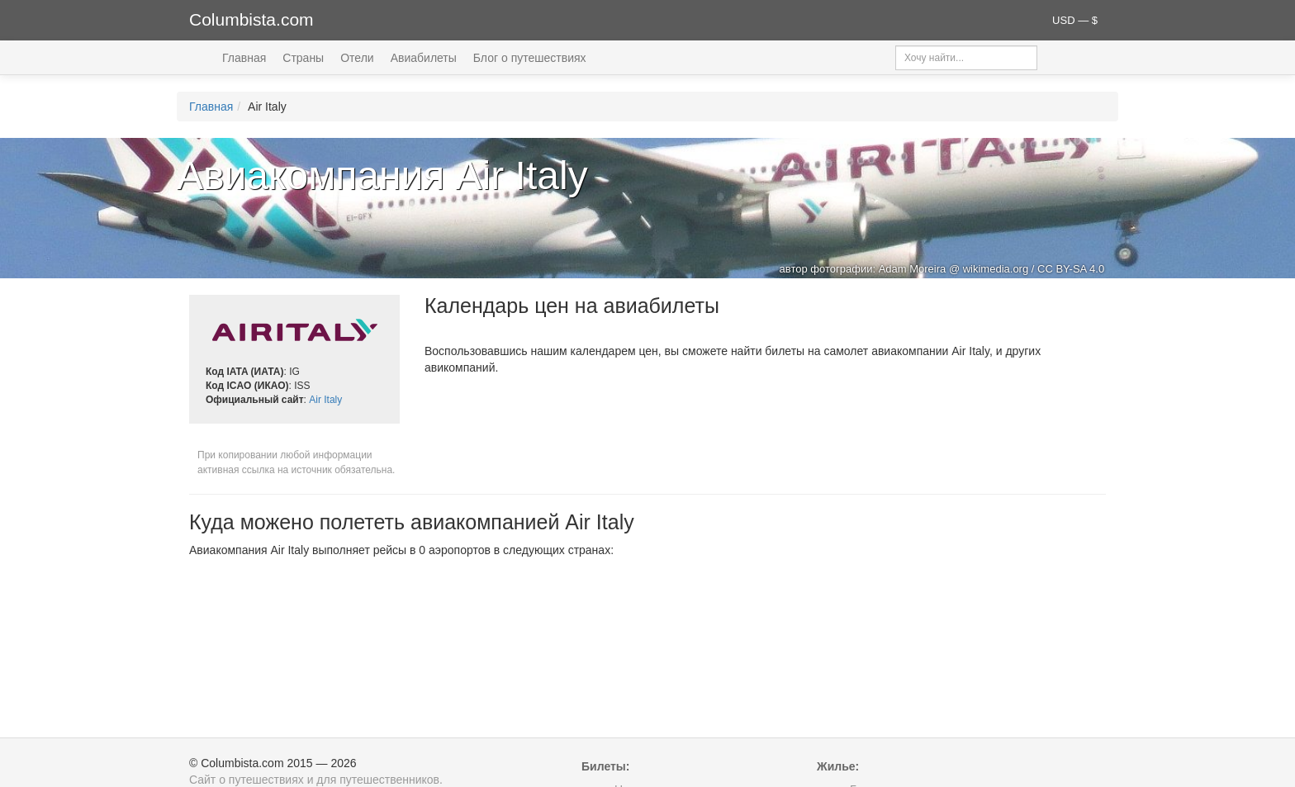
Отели (356, 57)
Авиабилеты (424, 57)
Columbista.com (251, 19)
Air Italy (325, 399)
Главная (244, 57)
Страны (303, 57)
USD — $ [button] (1075, 20)
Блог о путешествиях (529, 57)
